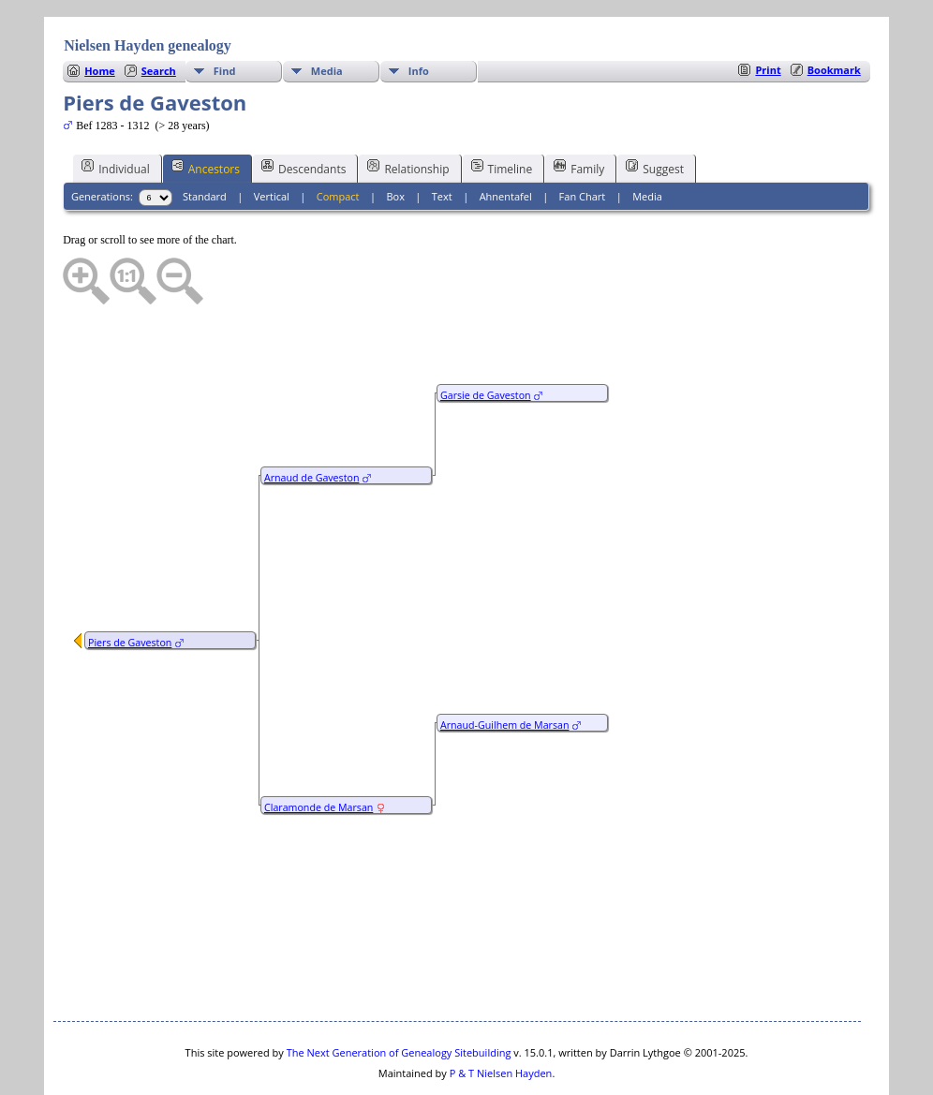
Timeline (502, 111)
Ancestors (205, 111)
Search (158, 14)
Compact (338, 140)
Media (327, 14)
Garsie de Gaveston (485, 339)
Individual (115, 111)
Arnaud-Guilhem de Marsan (505, 668)
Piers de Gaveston (129, 586)
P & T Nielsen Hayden (501, 1017)
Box (395, 140)
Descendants (303, 111)
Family (579, 111)
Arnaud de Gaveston (311, 421)
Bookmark (834, 14)
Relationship (408, 111)
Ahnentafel (506, 140)
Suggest (655, 111)
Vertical (271, 140)
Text (442, 140)
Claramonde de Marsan (318, 751)
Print (767, 14)
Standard (205, 140)
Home (99, 14)
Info (418, 14)
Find (225, 14)
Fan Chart (582, 140)
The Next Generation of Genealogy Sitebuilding (399, 996)
